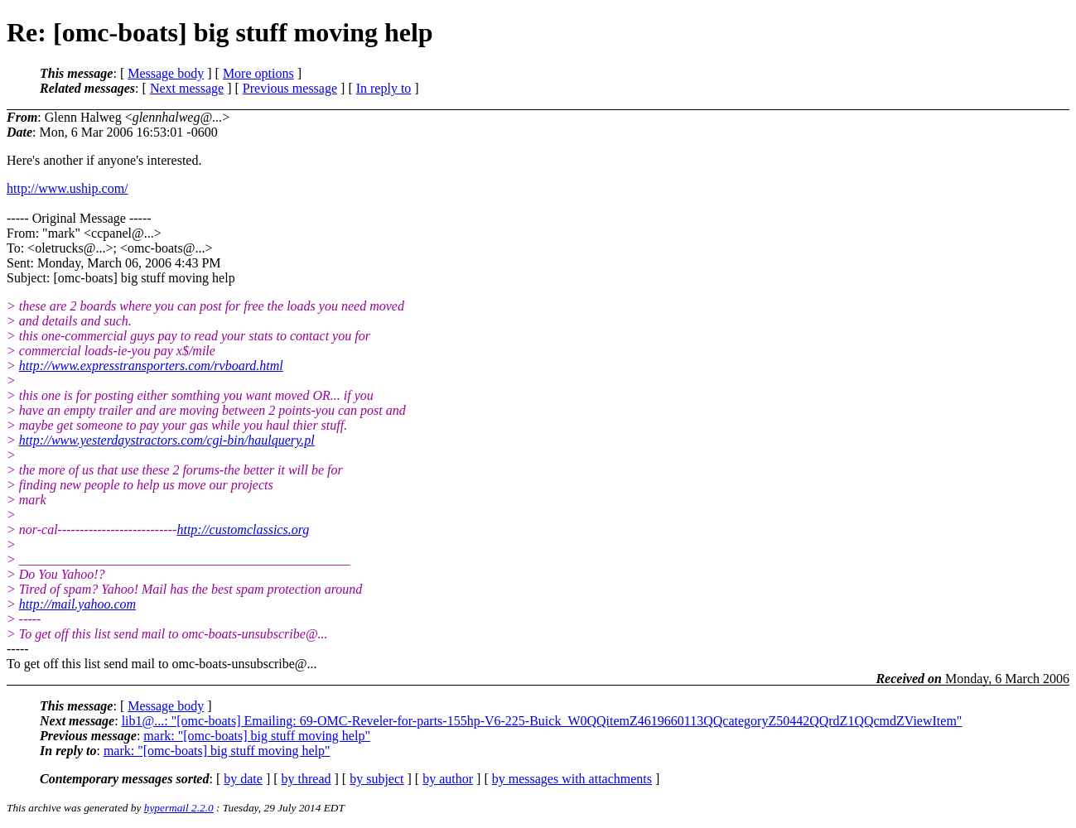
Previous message (290, 88)
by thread (306, 779)
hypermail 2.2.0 (179, 808)
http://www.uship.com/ (67, 188)
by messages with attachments (572, 779)
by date (243, 779)
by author (447, 779)
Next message (187, 88)
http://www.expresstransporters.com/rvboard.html (151, 366)
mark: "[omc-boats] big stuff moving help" (256, 736)
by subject (376, 779)
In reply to (384, 88)
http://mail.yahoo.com (77, 604)
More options (258, 73)
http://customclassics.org (242, 529)
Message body (166, 73)
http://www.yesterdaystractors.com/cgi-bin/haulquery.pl (167, 440)
